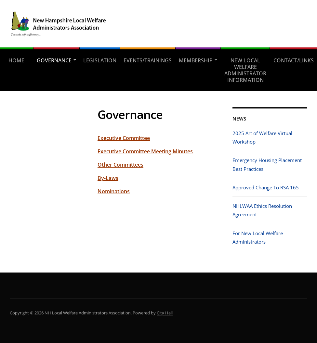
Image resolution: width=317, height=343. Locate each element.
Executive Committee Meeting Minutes (145, 151)
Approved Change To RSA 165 (265, 187)
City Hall (165, 313)
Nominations (114, 191)
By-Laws (108, 178)
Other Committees (120, 164)
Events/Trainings (148, 60)
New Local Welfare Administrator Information (245, 70)
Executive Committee (124, 138)
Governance (54, 60)
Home (16, 60)
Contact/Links (293, 60)
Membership (196, 60)
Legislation (99, 60)
